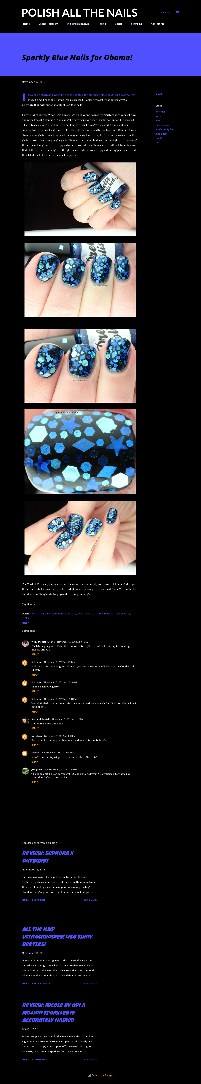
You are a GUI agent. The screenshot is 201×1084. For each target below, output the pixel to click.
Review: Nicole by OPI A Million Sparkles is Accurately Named (53, 1013)
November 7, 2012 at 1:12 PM (67, 719)
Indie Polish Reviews (76, 23)
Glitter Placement (46, 23)
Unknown (36, 662)
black (158, 116)
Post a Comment (42, 983)
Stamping (134, 23)
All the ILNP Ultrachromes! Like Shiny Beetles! (57, 937)
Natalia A (36, 735)
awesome (160, 111)
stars (157, 142)
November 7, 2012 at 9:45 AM (73, 641)
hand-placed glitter (164, 129)
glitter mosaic (162, 124)
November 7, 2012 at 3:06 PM (60, 735)
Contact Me (155, 23)
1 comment (38, 899)
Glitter (116, 23)
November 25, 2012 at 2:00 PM (61, 769)
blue (157, 120)
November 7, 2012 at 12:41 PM (60, 698)
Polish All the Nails (79, 12)
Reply (35, 654)
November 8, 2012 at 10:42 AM (58, 752)
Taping (100, 23)
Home (24, 23)
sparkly (159, 138)
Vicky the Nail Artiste (43, 641)
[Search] (165, 12)
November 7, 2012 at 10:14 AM (60, 682)
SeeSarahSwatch (40, 719)
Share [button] (158, 93)
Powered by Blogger (100, 1075)
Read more (90, 899)
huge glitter (161, 133)
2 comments (39, 1059)
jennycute (36, 769)
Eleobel (35, 752)
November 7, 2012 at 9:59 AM (60, 662)
